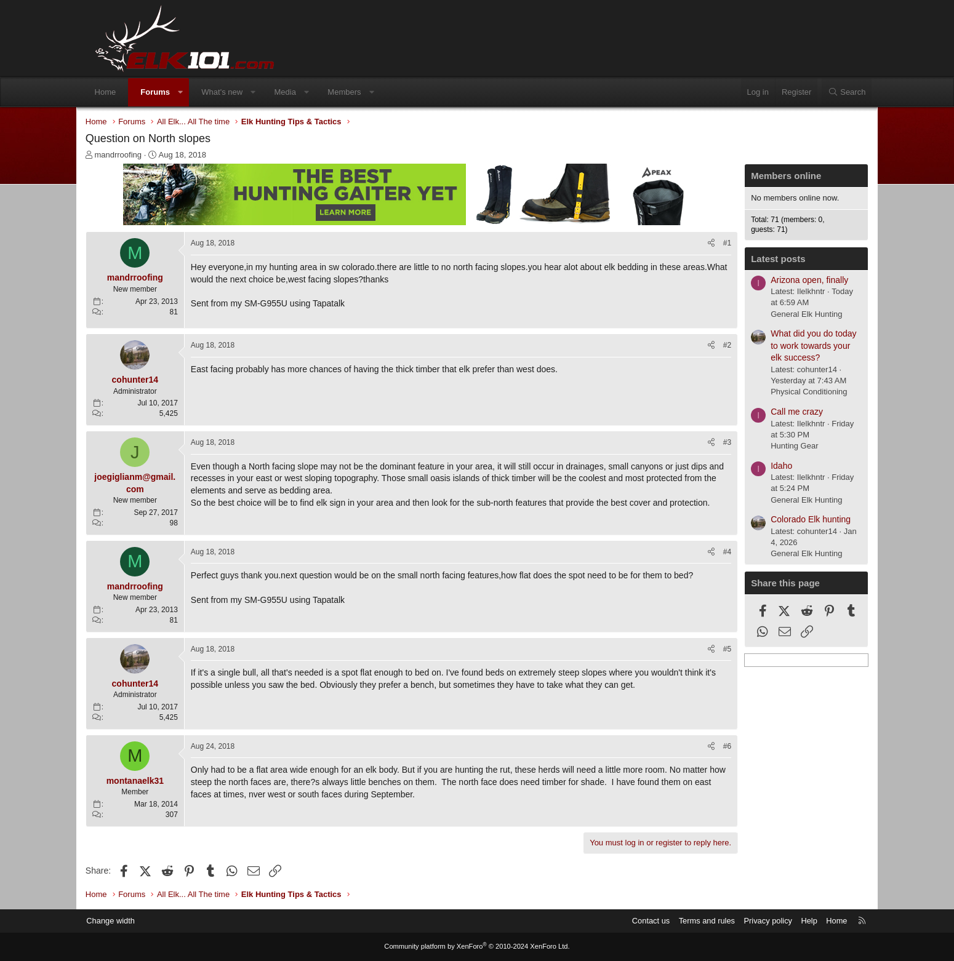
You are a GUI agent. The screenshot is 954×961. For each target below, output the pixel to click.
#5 (714, 649)
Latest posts (764, 259)
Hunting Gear (780, 446)
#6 (714, 746)
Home (118, 92)
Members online (772, 176)
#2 (714, 345)
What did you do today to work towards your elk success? (800, 346)
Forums (168, 92)
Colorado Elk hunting (797, 520)
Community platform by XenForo (477, 947)
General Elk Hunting (792, 314)
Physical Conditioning (795, 392)
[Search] (833, 92)
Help (794, 920)
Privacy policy (752, 920)
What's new (235, 92)
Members (357, 92)
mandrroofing (132, 155)
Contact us (634, 920)
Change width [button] (125, 920)
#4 (714, 552)
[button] (193, 92)
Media (298, 92)
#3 (714, 443)
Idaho (768, 466)
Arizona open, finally (796, 280)
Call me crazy (783, 412)
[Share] (697, 244)
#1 (714, 243)
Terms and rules (690, 920)
